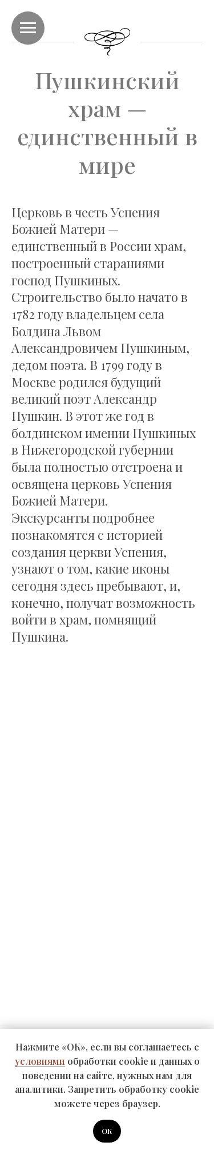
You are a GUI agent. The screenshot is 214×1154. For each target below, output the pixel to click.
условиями (40, 1061)
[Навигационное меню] (28, 28)
